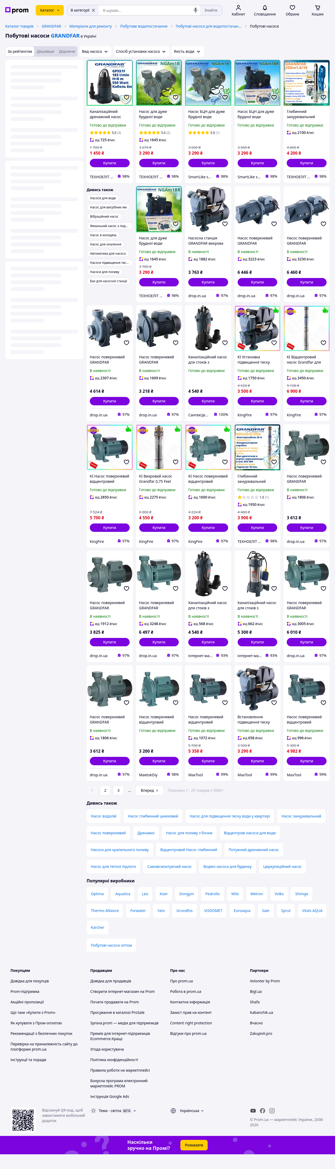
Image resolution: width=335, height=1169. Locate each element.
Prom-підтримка (25, 1006)
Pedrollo (212, 908)
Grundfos (184, 925)
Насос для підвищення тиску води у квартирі (230, 830)
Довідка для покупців (30, 995)
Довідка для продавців (110, 995)
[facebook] (262, 1125)
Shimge (301, 908)
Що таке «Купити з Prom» (33, 1027)
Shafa (255, 1016)
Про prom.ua (181, 995)
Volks (279, 908)
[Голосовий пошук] (195, 10)
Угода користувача (107, 1063)
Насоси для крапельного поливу (120, 864)
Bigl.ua (256, 1006)
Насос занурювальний (301, 830)
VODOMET (213, 925)
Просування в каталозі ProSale (117, 1027)
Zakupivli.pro (261, 1048)
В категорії (83, 10)
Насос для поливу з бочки (189, 847)
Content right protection (191, 1037)
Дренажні (145, 847)
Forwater (138, 925)
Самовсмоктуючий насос (169, 881)
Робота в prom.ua (185, 1006)
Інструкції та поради (28, 1074)
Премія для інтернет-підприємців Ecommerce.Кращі (120, 1051)
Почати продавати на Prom (114, 1016)
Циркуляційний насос (282, 881)
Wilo (235, 908)
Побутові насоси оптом (111, 959)
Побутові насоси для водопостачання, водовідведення (209, 26)
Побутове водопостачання (144, 26)
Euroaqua (242, 925)
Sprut (286, 925)
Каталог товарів (19, 26)
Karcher (97, 942)
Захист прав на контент (191, 1027)
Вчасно (256, 1037)
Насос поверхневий (108, 847)
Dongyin (186, 908)
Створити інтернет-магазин (114, 1006)
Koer (164, 908)
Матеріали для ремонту (91, 26)
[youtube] (253, 1125)
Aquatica (122, 908)
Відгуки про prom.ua (188, 1048)
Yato (161, 925)
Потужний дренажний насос (254, 864)
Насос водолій (103, 830)
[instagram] (272, 1125)
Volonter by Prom (265, 995)
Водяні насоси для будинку (227, 881)
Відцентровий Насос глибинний (188, 864)
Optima (97, 908)
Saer (266, 925)
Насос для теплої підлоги (113, 881)
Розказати (194, 1159)
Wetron (256, 908)
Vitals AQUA (312, 925)
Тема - (110, 1125)
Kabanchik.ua (261, 1027)
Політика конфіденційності (114, 1074)
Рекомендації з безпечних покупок (41, 1048)
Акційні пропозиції (27, 1016)
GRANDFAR (51, 26)
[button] (110, 163)
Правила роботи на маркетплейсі (120, 1084)
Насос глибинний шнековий (153, 830)
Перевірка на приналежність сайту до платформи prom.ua (44, 1061)
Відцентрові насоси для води (250, 847)
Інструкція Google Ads (109, 1111)
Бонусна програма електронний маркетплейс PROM (119, 1098)
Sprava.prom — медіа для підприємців (124, 1037)
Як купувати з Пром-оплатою (36, 1037)
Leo (145, 908)
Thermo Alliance (105, 925)
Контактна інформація (190, 1016)
